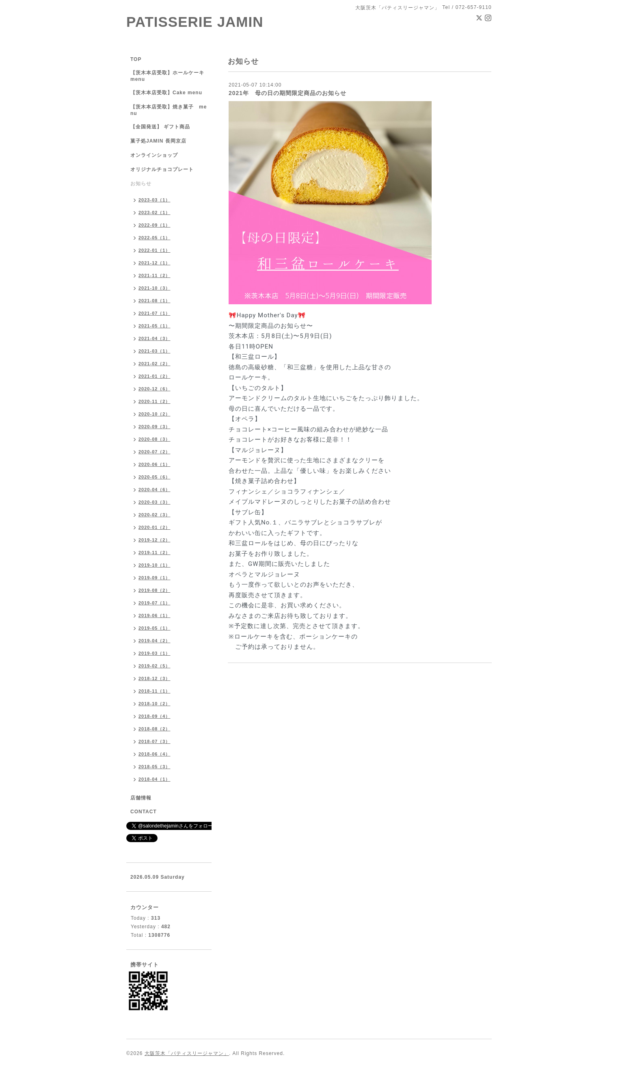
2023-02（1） (154, 212)
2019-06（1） (154, 615)
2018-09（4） (154, 716)
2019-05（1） (154, 628)
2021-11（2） (154, 275)
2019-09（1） (154, 577)
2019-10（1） (154, 565)
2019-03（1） (154, 653)
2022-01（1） (154, 250)
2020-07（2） (154, 451)
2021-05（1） (154, 325)
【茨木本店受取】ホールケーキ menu (167, 76)
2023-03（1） (154, 199)
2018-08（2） (154, 728)
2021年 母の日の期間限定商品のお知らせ (287, 93)
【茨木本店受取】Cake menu (166, 92)
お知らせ (140, 183)
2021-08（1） (154, 300)
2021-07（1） (154, 313)
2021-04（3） (154, 338)
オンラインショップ (154, 155)
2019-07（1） (154, 602)
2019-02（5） (154, 665)
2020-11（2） (154, 401)
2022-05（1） (154, 237)
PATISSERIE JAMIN (195, 22)
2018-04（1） (154, 779)
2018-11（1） (154, 691)
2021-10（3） (154, 288)
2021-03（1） (154, 351)
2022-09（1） (154, 225)
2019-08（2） (154, 590)
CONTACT (143, 812)
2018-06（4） (154, 754)
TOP (135, 59)
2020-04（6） (154, 489)
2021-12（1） (154, 262)
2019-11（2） (154, 552)
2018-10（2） (154, 703)
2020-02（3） (154, 514)
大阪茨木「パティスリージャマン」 (187, 1053)
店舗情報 (140, 798)
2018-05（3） (154, 766)
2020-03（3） (154, 502)
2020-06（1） (154, 464)
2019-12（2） (154, 539)
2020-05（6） (154, 476)
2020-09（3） (154, 426)
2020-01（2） (154, 527)
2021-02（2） (154, 363)
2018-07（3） (154, 741)
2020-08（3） (154, 439)
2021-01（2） (154, 376)
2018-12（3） (154, 678)
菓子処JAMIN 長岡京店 (158, 141)
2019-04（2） (154, 640)
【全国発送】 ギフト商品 (160, 127)
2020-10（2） (154, 414)
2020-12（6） (154, 388)
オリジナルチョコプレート (162, 169)
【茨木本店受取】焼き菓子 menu (168, 110)
